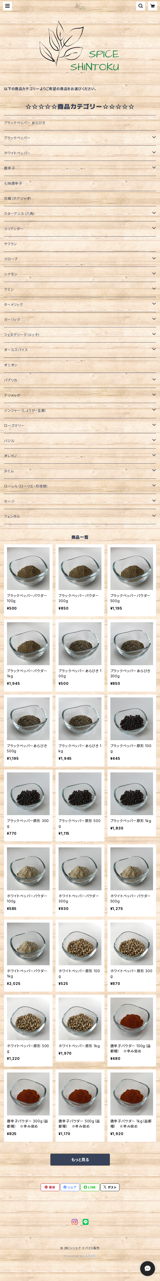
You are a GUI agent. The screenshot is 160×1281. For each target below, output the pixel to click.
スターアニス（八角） (19, 213)
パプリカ (10, 380)
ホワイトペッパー (17, 153)
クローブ (11, 259)
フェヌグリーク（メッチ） (22, 335)
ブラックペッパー (17, 138)
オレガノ (10, 456)
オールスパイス (16, 350)
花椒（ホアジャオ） (18, 198)
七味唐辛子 (13, 183)
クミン (9, 289)
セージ (9, 501)
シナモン (10, 274)
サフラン (10, 244)
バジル (9, 441)
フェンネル (12, 516)
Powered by (80, 1256)
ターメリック (13, 304)
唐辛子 (9, 168)
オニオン (10, 365)
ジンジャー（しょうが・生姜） (25, 410)
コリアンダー (14, 229)
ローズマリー (14, 425)
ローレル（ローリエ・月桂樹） (26, 486)
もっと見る (80, 1159)
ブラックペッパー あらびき (24, 123)
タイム (9, 471)
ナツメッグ (12, 395)
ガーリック (12, 319)
